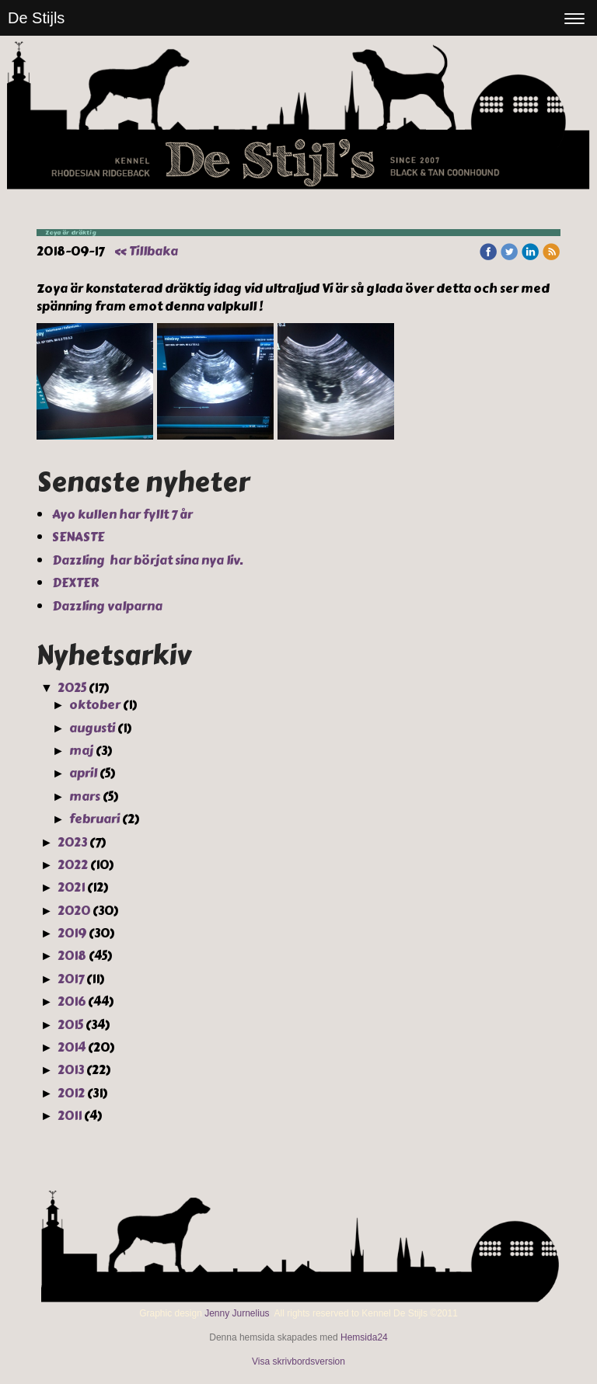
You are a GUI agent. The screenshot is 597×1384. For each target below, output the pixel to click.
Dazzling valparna (108, 606)
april (83, 773)
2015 (70, 1025)
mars (84, 796)
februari (94, 819)
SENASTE (79, 537)
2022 (73, 865)
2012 (71, 1093)
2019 (72, 933)
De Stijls (36, 17)
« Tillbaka (146, 251)
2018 (72, 955)
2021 (71, 887)
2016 (72, 1001)
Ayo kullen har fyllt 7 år (123, 514)
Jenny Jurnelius (236, 1313)
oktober (94, 705)
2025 (72, 687)
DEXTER (76, 583)
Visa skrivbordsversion (298, 1361)
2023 (72, 842)
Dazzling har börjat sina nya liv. (148, 560)
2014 (72, 1047)
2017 (71, 979)
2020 (74, 910)
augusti (92, 728)
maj (81, 750)
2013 (71, 1070)
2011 (70, 1115)
